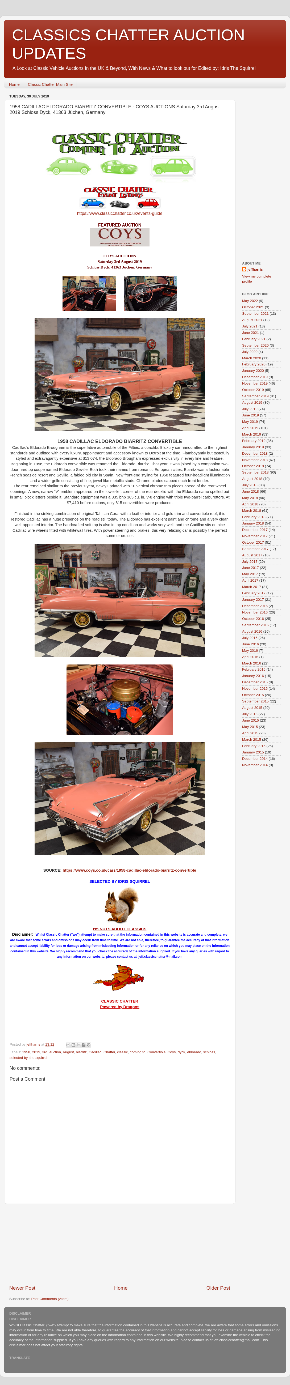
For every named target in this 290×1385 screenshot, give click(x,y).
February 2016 (254, 669)
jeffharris (255, 269)
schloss (209, 1052)
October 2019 (253, 390)
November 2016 (255, 612)
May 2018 (250, 498)
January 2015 (253, 752)
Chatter (109, 1052)
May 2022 (250, 301)
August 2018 (252, 479)
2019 (36, 1052)
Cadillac (95, 1052)
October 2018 (253, 466)
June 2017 (250, 568)
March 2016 (251, 663)
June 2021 (250, 333)
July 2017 (250, 562)
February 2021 (254, 339)
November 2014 (255, 765)
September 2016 (255, 625)
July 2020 (250, 352)
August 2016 (252, 631)
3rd (44, 1052)
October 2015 (253, 695)
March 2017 (251, 587)
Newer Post (22, 1288)
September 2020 (255, 345)
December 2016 (255, 606)
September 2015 (255, 701)
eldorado (194, 1052)
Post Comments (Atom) (50, 1299)
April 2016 (250, 657)
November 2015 (255, 689)
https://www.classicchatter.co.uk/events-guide (119, 213)
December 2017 (255, 530)
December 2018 (255, 453)
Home (14, 84)
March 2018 (251, 511)
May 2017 (250, 574)
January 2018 (253, 523)
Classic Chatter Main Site (50, 84)
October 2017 (253, 542)
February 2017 (254, 593)
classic (122, 1052)
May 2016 (250, 651)
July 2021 (250, 326)
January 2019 (253, 447)
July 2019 (250, 409)
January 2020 (253, 371)
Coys (172, 1052)
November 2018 (255, 460)
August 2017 (252, 555)
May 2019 (250, 422)
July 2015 (250, 714)
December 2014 (255, 759)
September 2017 (255, 549)
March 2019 (251, 434)
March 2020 (251, 358)
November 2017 (255, 536)
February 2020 (254, 364)
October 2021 (253, 307)
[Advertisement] (120, 1244)
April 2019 (250, 428)
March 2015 (251, 739)
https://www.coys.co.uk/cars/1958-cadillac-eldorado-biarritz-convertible (129, 870)
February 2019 (254, 441)
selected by (18, 1058)
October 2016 (253, 619)
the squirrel (38, 1058)
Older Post (218, 1288)
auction (55, 1052)
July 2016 (250, 638)
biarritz (81, 1052)
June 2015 (250, 720)
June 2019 (250, 415)
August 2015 (252, 708)
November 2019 (255, 383)
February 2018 (254, 517)
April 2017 (250, 580)
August (68, 1052)
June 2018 (250, 491)
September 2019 (255, 396)
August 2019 (252, 402)
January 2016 (253, 676)
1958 (26, 1052)
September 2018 (255, 472)
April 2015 (250, 733)
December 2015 (255, 682)
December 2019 (255, 377)
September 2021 (255, 314)
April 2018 (250, 504)
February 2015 (254, 746)
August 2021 (252, 320)
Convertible (156, 1052)
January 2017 (253, 600)
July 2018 (250, 485)
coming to (138, 1052)
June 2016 (250, 644)
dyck (181, 1052)
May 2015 (250, 727)
